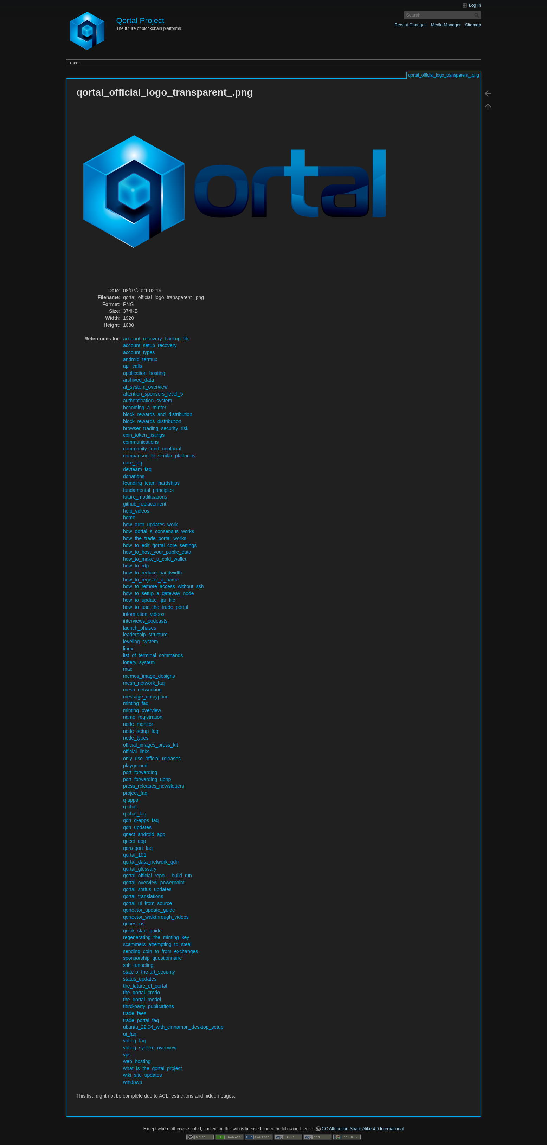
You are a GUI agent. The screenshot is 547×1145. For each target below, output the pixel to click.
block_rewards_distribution (152, 421)
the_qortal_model (142, 999)
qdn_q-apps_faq (141, 820)
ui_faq (129, 1034)
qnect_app (134, 841)
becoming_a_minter (144, 407)
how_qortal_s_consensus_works (158, 531)
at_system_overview (145, 387)
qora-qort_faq (138, 848)
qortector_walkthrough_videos (156, 917)
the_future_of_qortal (145, 986)
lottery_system (139, 662)
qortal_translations (143, 896)
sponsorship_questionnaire (152, 958)
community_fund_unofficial (152, 448)
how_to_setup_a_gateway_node (158, 593)
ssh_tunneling (138, 965)
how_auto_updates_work (150, 524)
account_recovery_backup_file (156, 338)
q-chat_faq (134, 814)
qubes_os (133, 923)
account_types (139, 352)
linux (128, 648)
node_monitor (138, 724)
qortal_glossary (139, 869)
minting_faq (135, 703)
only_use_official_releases (152, 758)
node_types (135, 738)
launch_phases (139, 628)
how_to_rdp (136, 565)
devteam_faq (137, 469)
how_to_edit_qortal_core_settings (160, 545)
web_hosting (137, 1061)
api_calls (132, 366)
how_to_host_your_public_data (157, 552)
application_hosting (144, 373)
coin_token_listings (144, 435)
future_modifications (145, 497)
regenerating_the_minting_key (156, 937)
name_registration (142, 717)
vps (127, 1055)
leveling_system (140, 641)
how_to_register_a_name (151, 580)
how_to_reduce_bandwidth (152, 572)
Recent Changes (410, 24)
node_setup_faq (140, 731)
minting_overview (142, 710)
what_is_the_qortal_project (152, 1068)
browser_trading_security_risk (155, 428)
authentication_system (147, 400)
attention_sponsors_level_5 (153, 394)
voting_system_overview (150, 1047)
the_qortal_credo (141, 992)
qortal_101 (134, 855)
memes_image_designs (149, 676)
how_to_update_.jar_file (149, 600)
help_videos (136, 511)
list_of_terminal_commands (153, 655)
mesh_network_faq (144, 683)
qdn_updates (137, 827)
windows (132, 1082)
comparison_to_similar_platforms (159, 455)
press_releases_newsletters (153, 786)
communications (141, 442)
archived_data (138, 380)
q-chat (130, 806)
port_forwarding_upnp (147, 779)
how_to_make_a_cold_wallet (154, 559)
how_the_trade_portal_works (154, 538)
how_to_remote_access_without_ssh (163, 586)
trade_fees (134, 1013)
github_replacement (144, 504)
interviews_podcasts (145, 621)
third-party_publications (148, 1006)
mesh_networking (142, 689)
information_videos (144, 614)
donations (133, 476)
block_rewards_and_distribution (157, 414)
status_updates (139, 979)
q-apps (130, 800)
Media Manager (446, 24)
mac (127, 669)
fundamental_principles (148, 490)
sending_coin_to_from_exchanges (160, 951)
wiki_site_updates (142, 1075)
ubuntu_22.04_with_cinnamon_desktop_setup (173, 1027)
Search (477, 15)
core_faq (132, 463)
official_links (136, 751)
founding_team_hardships (151, 483)
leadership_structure (145, 634)
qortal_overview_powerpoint (153, 882)
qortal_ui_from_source (147, 903)
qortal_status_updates (147, 889)
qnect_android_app (144, 834)
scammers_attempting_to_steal (157, 944)
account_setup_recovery (150, 345)
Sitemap (473, 24)
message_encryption (145, 697)
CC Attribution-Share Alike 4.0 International (363, 1128)
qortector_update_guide (149, 910)
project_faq (135, 793)
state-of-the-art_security (149, 972)
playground (135, 765)
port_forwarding (140, 772)
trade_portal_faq (141, 1020)
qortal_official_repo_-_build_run (157, 875)
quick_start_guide (142, 930)
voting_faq (134, 1040)
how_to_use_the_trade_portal (155, 607)
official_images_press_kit (150, 745)
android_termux (140, 359)
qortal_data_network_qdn (151, 862)
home (129, 517)
